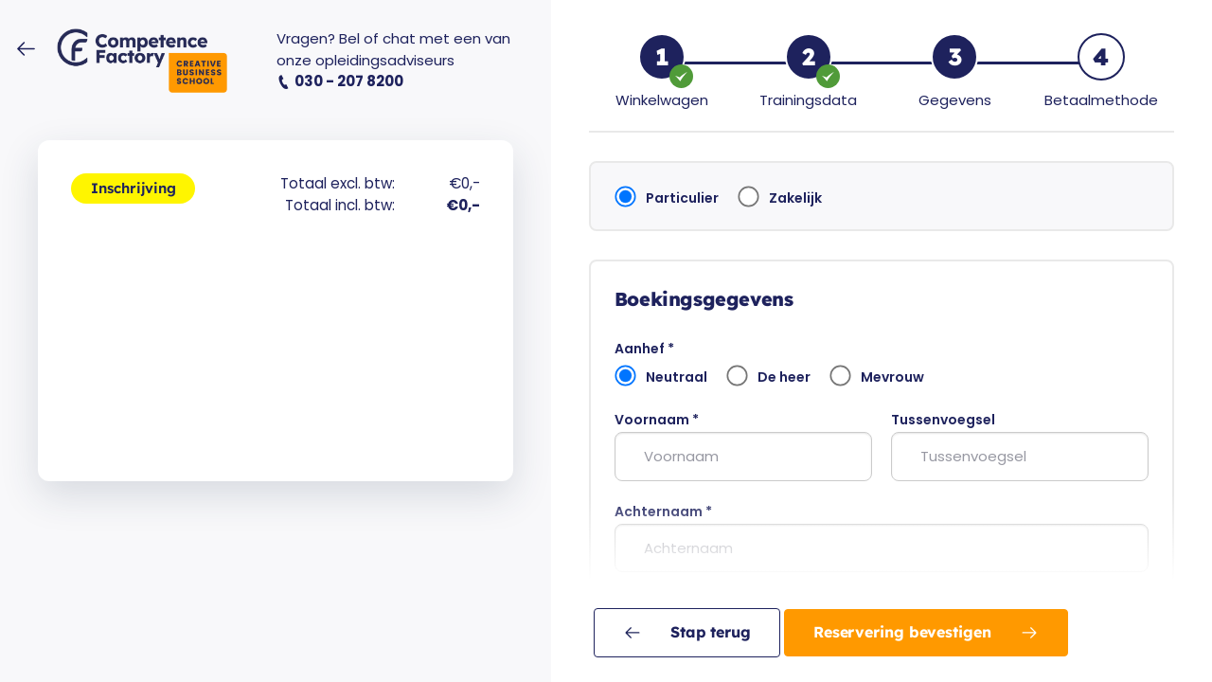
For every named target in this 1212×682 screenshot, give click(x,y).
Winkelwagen (661, 100)
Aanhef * (644, 348)
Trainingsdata (808, 100)
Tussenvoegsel (943, 419)
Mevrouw (876, 376)
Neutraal (661, 376)
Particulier (667, 197)
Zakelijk (780, 197)
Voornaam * (657, 419)
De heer (768, 376)
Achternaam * (663, 511)
